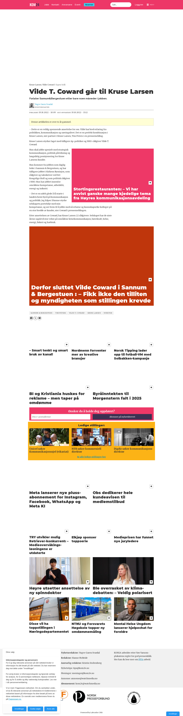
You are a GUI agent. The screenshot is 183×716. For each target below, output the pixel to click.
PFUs (141, 659)
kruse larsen (94, 313)
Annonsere (67, 5)
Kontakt (55, 5)
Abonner (89, 5)
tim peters (60, 313)
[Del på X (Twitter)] (35, 318)
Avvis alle (51, 709)
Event (78, 5)
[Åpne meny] (150, 5)
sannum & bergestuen (41, 313)
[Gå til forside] (34, 4)
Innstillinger (173, 714)
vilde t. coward (77, 313)
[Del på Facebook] (31, 318)
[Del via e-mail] (39, 318)
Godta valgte (35, 709)
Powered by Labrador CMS (91, 712)
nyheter (108, 313)
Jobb (46, 5)
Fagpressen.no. (15, 699)
